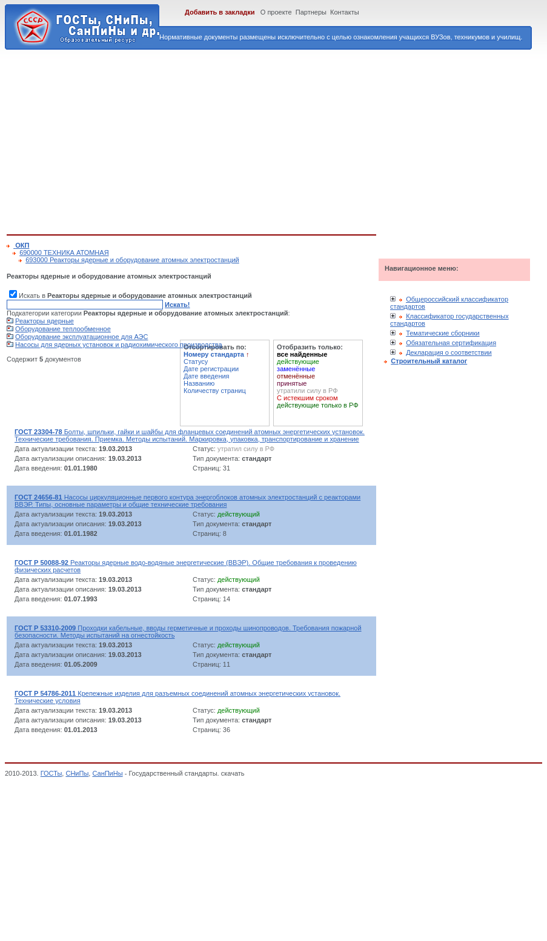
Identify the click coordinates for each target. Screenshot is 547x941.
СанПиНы (107, 773)
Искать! (177, 304)
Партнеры (311, 12)
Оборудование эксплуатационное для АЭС (81, 336)
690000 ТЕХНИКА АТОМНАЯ (63, 252)
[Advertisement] (171, 140)
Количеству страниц (215, 390)
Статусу (196, 361)
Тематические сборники (443, 333)
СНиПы (76, 773)
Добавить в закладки (220, 12)
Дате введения (207, 376)
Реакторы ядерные (44, 321)
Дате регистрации (211, 368)
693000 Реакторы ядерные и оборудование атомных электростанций (132, 259)
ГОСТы (51, 773)
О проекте (276, 12)
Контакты (344, 12)
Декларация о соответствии (449, 352)
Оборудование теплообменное (63, 328)
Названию (199, 383)
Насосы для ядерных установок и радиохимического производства (118, 344)
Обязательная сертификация (451, 342)
